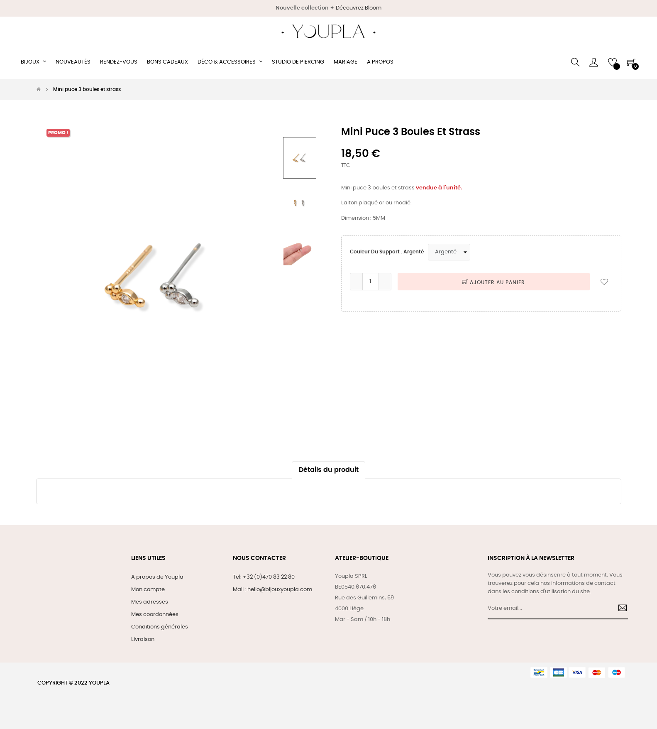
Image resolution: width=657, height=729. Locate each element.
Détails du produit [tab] (329, 470)
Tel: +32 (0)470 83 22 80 (264, 577)
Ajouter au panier (493, 282)
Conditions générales (159, 627)
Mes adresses (149, 602)
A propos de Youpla (157, 577)
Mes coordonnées (154, 614)
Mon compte (148, 589)
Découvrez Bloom (358, 8)
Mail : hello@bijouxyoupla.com (272, 589)
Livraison (142, 639)
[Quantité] (371, 281)
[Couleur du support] (449, 252)
